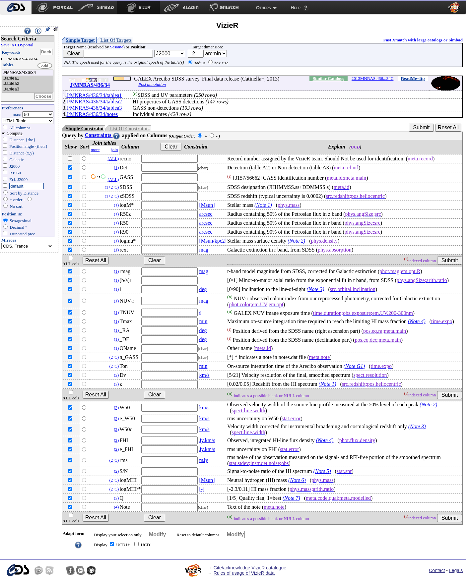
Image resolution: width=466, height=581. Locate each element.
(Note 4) (417, 321)
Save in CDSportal (17, 44)
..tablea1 (27, 78)
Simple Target (80, 40)
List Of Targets (116, 40)
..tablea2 (27, 84)
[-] (201, 489)
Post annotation (152, 84)
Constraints (102, 135)
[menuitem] (16, 7)
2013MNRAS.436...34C (372, 78)
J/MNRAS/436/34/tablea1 (94, 95)
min (203, 321)
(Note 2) (296, 241)
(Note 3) (315, 289)
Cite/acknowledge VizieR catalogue (250, 567)
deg (203, 289)
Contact (437, 570)
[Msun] (207, 205)
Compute (15, 133)
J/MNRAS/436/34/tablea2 (94, 101)
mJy (203, 460)
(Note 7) (291, 498)
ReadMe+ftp (413, 78)
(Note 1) (263, 205)
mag (203, 250)
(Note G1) (354, 366)
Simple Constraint (84, 128)
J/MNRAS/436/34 (27, 73)
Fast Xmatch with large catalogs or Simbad (423, 39)
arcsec (205, 214)
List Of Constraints (129, 128)
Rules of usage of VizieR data (244, 573)
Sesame (116, 46)
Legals (456, 570)
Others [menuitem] (263, 7)
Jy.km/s (207, 440)
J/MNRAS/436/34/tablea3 (94, 108)
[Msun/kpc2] (213, 241)
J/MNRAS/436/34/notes (92, 114)
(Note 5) (322, 471)
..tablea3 (27, 89)
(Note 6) (297, 480)
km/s (204, 375)
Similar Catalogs (328, 78)
